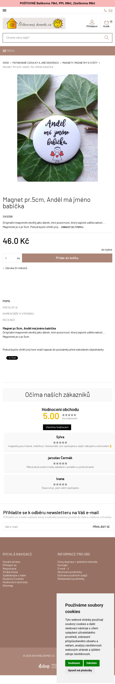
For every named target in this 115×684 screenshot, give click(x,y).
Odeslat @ (10, 307)
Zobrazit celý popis (71, 227)
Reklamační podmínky (71, 578)
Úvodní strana (11, 561)
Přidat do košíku (67, 258)
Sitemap (8, 585)
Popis (6, 301)
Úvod (6, 63)
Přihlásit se (101, 526)
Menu (11, 50)
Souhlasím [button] (74, 663)
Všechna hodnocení (57, 427)
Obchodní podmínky (70, 572)
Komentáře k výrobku (18, 313)
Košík (107, 24)
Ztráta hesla (10, 572)
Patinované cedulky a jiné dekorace (36, 63)
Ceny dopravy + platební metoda (77, 561)
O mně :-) (63, 568)
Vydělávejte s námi (14, 575)
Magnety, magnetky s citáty (80, 63)
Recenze (9, 320)
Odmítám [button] (92, 663)
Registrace (9, 568)
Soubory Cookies (13, 578)
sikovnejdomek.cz (43, 656)
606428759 (105, 10)
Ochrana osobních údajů (72, 575)
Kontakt (63, 565)
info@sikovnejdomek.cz (110, 10)
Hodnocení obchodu (15, 582)
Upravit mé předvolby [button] (80, 670)
